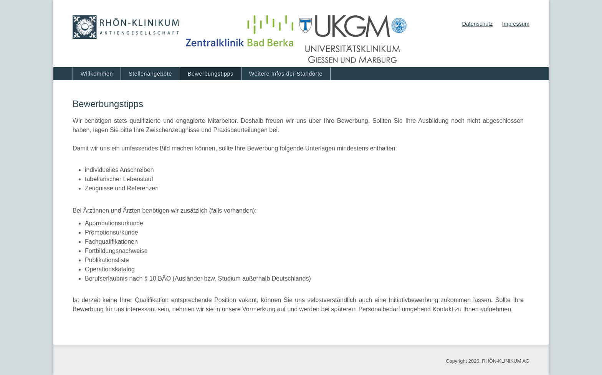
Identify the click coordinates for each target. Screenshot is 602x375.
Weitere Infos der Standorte (285, 74)
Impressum (515, 24)
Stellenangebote (150, 74)
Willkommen (97, 74)
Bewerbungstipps (210, 74)
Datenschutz (477, 24)
